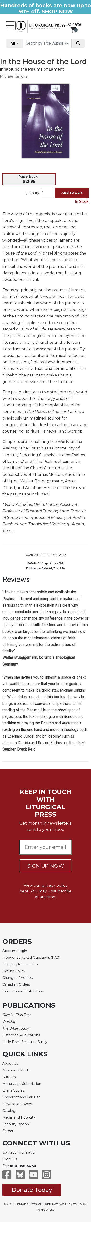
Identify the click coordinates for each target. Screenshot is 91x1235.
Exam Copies (13, 1090)
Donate (73, 24)
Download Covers (17, 1104)
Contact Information (19, 1152)
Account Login (14, 951)
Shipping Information (20, 964)
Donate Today (31, 1189)
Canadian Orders (16, 984)
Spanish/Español (16, 1124)
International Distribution (23, 991)
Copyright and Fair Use (21, 1097)
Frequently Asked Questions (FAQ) (31, 957)
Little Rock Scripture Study (24, 1042)
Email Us (9, 1159)
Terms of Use (45, 1209)
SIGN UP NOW (45, 866)
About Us (10, 1063)
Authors (9, 1077)
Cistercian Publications (21, 1035)
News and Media (16, 1070)
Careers (8, 1131)
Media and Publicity (18, 1117)
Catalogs (9, 1111)
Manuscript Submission (21, 1084)
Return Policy (13, 971)
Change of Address (18, 978)
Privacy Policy (76, 1204)
